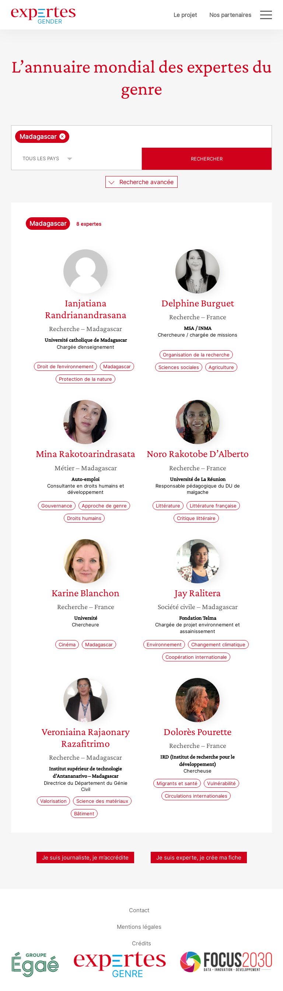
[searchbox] (129, 137)
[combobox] (141, 137)
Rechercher (207, 159)
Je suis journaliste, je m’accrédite (85, 857)
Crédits (141, 943)
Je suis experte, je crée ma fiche (198, 857)
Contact (139, 910)
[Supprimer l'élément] (62, 136)
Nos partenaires (230, 14)
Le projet (185, 14)
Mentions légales (139, 926)
